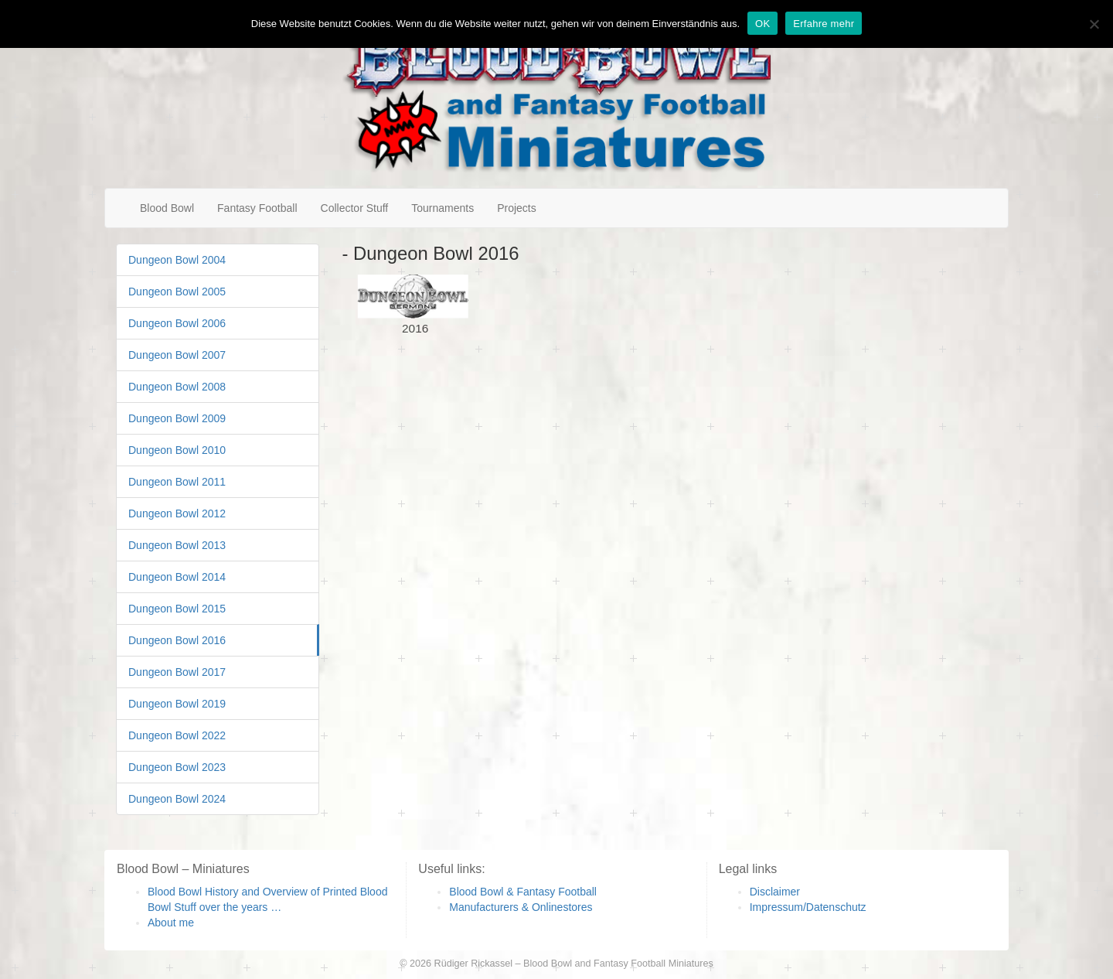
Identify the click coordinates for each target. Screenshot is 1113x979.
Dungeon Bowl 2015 (177, 608)
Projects (516, 208)
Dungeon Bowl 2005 (177, 291)
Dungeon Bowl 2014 (177, 577)
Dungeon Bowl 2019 (177, 704)
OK (762, 23)
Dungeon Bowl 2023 (177, 767)
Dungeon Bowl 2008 (177, 386)
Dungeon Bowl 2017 (177, 672)
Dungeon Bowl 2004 (177, 260)
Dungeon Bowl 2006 (177, 323)
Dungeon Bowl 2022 (177, 735)
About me (171, 922)
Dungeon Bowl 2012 (177, 513)
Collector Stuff (355, 208)
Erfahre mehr (823, 23)
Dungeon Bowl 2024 (177, 799)
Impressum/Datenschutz (808, 907)
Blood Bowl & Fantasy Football (523, 891)
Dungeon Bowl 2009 (177, 418)
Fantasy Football (257, 208)
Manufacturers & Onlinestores (520, 907)
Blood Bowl (167, 208)
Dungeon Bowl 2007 (177, 355)
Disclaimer (775, 891)
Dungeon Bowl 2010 (177, 450)
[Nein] (1093, 24)
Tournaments (442, 208)
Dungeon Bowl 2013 (177, 545)
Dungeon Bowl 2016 (177, 640)
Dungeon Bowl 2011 (177, 482)
